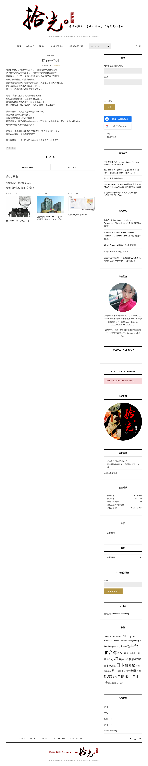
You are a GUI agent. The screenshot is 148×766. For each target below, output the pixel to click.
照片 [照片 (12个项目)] (114, 670)
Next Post (72, 167)
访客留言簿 (130, 245)
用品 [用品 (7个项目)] (128, 671)
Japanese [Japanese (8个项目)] (132, 636)
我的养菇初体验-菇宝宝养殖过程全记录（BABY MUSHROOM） (120, 193)
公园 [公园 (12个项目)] (120, 646)
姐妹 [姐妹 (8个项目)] (135, 653)
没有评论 (57, 65)
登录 (28, 183)
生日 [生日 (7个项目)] (123, 671)
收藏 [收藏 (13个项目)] (138, 659)
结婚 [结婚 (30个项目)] (108, 676)
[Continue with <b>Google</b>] (118, 126)
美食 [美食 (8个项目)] (115, 677)
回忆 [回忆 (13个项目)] (120, 652)
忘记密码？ (111, 137)
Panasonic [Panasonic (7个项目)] (122, 640)
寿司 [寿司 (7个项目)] (109, 659)
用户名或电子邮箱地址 (113, 66)
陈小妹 (107, 232)
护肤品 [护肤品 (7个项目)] (125, 659)
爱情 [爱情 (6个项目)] (119, 671)
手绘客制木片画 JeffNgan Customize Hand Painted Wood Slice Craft (121, 163)
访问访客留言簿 (110, 473)
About (30, 46)
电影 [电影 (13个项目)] (133, 670)
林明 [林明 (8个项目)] (138, 665)
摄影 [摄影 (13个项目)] (132, 659)
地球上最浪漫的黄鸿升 (113, 178)
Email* (123, 583)
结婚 (14, 148)
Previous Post (28, 167)
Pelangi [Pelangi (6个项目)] (131, 641)
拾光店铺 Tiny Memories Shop (117, 613)
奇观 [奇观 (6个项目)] (131, 653)
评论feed (108, 725)
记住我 (109, 101)
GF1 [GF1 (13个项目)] (125, 636)
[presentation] (126, 92)
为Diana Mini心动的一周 (17, 221)
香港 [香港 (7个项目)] (114, 683)
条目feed (108, 719)
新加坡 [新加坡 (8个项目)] (112, 665)
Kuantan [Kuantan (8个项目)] (108, 640)
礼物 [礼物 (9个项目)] (139, 670)
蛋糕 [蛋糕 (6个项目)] (110, 683)
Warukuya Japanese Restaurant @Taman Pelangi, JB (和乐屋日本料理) (122, 223)
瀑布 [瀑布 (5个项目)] (109, 671)
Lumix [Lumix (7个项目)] (115, 640)
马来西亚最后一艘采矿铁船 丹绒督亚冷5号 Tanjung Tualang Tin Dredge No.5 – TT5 (121, 171)
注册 (109, 134)
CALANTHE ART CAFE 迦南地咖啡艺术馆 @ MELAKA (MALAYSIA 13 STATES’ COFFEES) (122, 185)
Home (18, 46)
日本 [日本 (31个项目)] (120, 664)
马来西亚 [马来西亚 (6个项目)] (119, 683)
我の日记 (50, 55)
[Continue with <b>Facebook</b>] (118, 119)
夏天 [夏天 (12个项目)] (126, 652)
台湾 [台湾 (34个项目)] (113, 652)
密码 (106, 77)
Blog (42, 46)
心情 (8, 148)
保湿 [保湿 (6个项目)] (115, 646)
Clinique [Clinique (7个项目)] (107, 636)
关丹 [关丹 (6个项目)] (125, 646)
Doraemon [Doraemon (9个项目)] (117, 636)
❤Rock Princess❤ (111, 245)
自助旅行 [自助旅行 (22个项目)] (124, 676)
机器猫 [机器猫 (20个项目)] (130, 665)
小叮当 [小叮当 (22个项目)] (116, 659)
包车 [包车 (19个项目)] (130, 646)
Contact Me (76, 46)
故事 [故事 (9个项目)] (106, 665)
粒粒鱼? (107, 220)
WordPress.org (110, 730)
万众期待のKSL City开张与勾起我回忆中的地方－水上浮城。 (50, 218)
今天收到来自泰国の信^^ (79, 214)
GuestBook (57, 46)
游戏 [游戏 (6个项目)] (106, 671)
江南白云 (108, 251)
